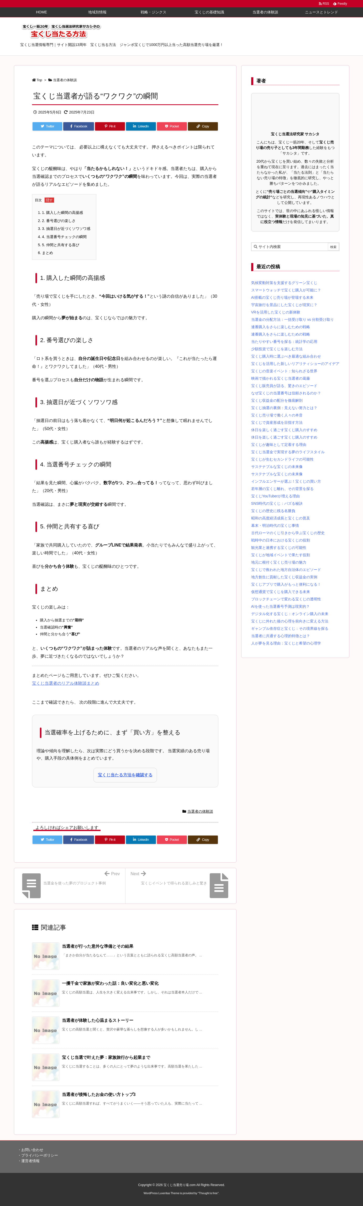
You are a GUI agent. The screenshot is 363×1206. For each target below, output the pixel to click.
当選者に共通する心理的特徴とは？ (280, 636)
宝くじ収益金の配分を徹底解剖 (277, 400)
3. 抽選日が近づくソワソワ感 (64, 228)
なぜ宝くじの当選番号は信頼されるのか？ (286, 393)
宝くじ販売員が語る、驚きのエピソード (284, 386)
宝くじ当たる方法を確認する (125, 775)
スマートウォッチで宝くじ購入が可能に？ (286, 290)
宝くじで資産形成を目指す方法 (277, 422)
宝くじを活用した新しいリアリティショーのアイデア (295, 364)
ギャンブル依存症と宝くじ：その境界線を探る (289, 628)
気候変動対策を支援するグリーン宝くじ (284, 283)
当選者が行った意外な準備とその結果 (97, 946)
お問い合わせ (32, 1150)
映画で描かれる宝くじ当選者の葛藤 (280, 378)
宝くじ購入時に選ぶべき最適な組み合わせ (286, 356)
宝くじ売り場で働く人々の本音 (277, 415)
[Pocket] (172, 126)
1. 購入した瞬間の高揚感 (60, 212)
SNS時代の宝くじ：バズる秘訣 (277, 503)
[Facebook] (78, 126)
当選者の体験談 (65, 80)
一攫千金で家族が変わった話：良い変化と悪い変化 (110, 983)
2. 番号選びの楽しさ (57, 221)
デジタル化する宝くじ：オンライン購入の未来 (289, 614)
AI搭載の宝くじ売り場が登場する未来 (282, 297)
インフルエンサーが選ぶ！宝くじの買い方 (286, 481)
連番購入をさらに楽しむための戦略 (280, 327)
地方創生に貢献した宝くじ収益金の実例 (284, 577)
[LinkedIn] (141, 126)
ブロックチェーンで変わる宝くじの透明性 (286, 599)
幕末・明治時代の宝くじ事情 (275, 525)
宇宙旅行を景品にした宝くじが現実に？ (284, 305)
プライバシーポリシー (39, 1155)
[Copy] (203, 126)
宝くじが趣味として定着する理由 (278, 444)
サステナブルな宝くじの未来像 (277, 467)
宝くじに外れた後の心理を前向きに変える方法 (289, 621)
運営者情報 (30, 1161)
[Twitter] (47, 126)
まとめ (45, 253)
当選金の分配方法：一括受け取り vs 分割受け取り (292, 319)
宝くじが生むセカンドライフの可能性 (282, 459)
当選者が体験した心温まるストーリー (97, 1020)
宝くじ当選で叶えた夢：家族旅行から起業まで (106, 1057)
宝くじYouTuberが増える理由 (275, 496)
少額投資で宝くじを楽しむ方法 (277, 349)
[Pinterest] (110, 126)
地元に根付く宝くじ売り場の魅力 (278, 562)
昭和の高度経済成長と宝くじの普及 (280, 518)
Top (39, 80)
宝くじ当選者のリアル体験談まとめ (65, 683)
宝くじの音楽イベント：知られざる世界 (284, 371)
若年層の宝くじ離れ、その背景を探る (282, 489)
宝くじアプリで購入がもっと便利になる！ (286, 584)
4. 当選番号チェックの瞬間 (62, 237)
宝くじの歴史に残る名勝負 (273, 511)
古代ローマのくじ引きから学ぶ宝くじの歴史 (288, 533)
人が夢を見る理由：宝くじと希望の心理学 (286, 643)
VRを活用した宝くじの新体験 (275, 312)
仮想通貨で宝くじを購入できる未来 (280, 592)
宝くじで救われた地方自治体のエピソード (286, 570)
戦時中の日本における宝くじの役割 (280, 540)
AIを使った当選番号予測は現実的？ (280, 606)
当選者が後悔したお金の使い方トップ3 (99, 1094)
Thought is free (208, 1193)
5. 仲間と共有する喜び (58, 245)
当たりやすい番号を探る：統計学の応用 (284, 341)
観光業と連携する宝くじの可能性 (278, 547)
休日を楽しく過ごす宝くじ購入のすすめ (284, 430)
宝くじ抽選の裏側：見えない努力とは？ (284, 408)
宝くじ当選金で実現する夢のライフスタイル (288, 452)
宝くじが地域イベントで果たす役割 (280, 555)
